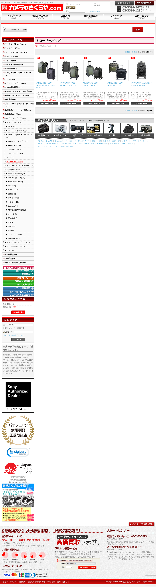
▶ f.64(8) (9, 222)
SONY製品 (60, 146)
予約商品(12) (10, 258)
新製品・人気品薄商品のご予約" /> (19, 267)
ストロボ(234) (10, 60)
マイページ (116, 16)
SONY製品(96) (11, 254)
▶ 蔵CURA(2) (11, 126)
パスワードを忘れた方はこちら (13, 335)
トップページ (14, 16)
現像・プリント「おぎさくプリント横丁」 (19, 278)
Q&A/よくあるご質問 (19, 294)
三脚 (111, 130)
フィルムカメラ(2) (12, 48)
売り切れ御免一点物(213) (15, 262)
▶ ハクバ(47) (11, 214)
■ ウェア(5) (9, 250)
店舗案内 (65, 16)
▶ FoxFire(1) (11, 226)
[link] (18, 453)
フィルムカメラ (61, 141)
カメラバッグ (128, 130)
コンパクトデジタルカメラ (79, 141)
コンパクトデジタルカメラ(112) (18, 52)
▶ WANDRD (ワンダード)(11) (18, 141)
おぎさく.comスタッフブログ (19, 284)
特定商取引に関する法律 (45, 582)
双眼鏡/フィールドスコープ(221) (18, 91)
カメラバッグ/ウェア (45, 146)
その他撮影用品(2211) (14, 87)
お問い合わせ (142, 16)
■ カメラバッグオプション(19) (17, 242)
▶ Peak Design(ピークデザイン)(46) (19, 135)
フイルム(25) (10, 79)
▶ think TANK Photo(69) (15, 174)
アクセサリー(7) (13, 170)
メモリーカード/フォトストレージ (135, 141)
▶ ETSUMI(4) (11, 218)
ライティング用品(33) (14, 64)
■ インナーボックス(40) (15, 246)
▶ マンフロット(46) (14, 234)
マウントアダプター (68, 143)
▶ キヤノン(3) (12, 190)
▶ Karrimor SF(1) (13, 238)
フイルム (40, 143)
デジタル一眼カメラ (43, 130)
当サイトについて (9, 582)
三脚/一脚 (116, 141)
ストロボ (106, 141)
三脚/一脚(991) (11, 68)
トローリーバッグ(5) (14, 161)
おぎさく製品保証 (19, 288)
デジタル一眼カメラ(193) (15, 44)
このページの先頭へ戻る (141, 524)
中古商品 (145, 130)
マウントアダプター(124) (15, 83)
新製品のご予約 (39, 16)
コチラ (138, 547)
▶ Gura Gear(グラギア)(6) (16, 131)
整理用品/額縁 (102, 143)
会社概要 (31, 582)
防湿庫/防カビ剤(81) (13, 114)
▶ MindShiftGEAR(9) (14, 182)
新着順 (134, 52)
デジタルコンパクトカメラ (60, 130)
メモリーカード (94, 130)
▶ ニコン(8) (11, 194)
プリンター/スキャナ (87, 143)
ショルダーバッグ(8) (14, 153)
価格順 (127, 52)
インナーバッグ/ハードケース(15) (20, 165)
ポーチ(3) (10, 157)
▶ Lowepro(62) (12, 206)
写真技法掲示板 (19, 281)
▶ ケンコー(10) (12, 202)
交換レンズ (77, 130)
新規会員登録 (90, 16)
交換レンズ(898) (11, 56)
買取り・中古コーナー (19, 271)
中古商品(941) (10, 99)
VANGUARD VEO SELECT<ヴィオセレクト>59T (46, 85)
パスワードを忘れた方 (93, 11)
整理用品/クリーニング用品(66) (18, 110)
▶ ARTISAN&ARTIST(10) (16, 210)
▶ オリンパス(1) (13, 198)
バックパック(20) (13, 149)
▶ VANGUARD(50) (13, 145)
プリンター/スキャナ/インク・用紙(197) (19, 105)
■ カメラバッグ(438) (13, 122)
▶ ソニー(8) (11, 186)
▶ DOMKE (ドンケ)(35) (15, 178)
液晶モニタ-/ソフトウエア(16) (17, 95)
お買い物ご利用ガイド (19, 291)
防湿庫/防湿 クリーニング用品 (122, 143)
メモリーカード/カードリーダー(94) (18, 74)
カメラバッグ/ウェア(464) (15, 118)
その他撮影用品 (52, 143)
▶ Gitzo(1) (10, 230)
